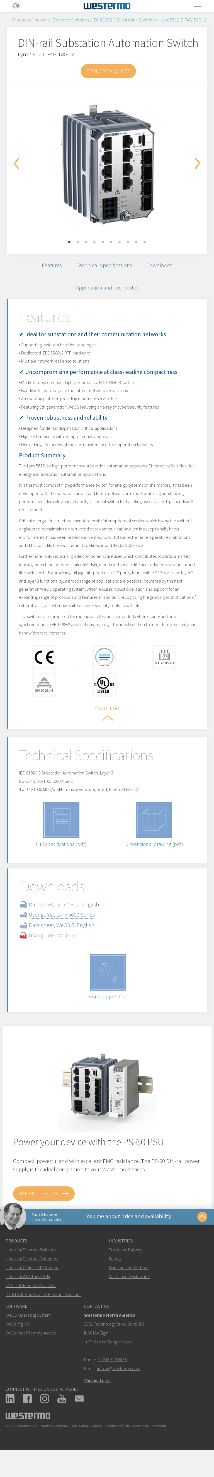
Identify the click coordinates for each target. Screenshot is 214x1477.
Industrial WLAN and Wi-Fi (28, 1297)
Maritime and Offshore (129, 1288)
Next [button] (197, 163)
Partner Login (97, 1401)
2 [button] (78, 242)
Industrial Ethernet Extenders (32, 1279)
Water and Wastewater (129, 1297)
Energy (115, 1279)
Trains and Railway (125, 1270)
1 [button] (69, 242)
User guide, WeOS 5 (56, 954)
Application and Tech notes (107, 289)
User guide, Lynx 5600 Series (66, 934)
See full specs (44, 1212)
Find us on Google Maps (110, 1362)
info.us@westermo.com (118, 1389)
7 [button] (119, 242)
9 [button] (136, 242)
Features (50, 265)
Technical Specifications (103, 265)
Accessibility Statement (149, 1446)
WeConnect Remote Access (31, 1353)
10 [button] (144, 242)
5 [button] (103, 242)
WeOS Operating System (28, 1335)
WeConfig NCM (18, 1344)
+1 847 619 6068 (112, 1380)
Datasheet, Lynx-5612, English (68, 923)
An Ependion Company (51, 1446)
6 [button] (111, 242)
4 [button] (94, 242)
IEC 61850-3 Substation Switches (125, 20)
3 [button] (86, 242)
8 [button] (128, 242)
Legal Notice (79, 1446)
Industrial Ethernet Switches (61, 20)
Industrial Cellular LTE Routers (32, 1288)
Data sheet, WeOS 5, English (66, 944)
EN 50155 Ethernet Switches (31, 1306)
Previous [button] (16, 163)
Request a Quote (108, 70)
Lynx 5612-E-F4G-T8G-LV (183, 20)
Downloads (160, 265)
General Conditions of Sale (110, 1446)
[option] (107, 165)
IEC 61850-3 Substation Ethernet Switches (43, 1315)
